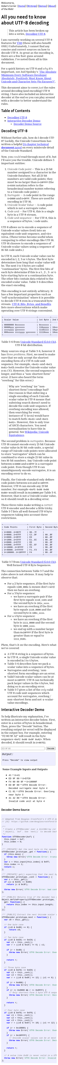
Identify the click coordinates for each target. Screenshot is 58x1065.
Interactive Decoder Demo (23, 120)
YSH (19, 43)
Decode (50, 748)
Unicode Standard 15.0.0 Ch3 (38, 341)
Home (21, 5)
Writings (31, 5)
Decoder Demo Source (27, 124)
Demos (42, 5)
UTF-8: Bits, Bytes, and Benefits (31, 304)
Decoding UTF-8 (35, 33)
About (52, 5)
